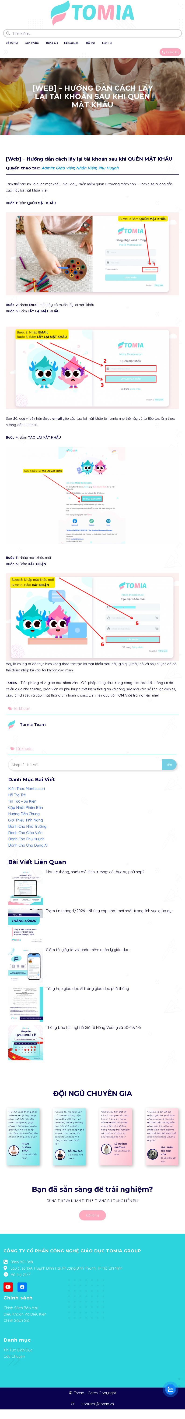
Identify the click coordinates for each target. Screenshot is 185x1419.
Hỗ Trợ (90, 43)
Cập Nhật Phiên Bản (25, 807)
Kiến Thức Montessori (26, 788)
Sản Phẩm (32, 43)
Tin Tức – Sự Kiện (22, 801)
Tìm (169, 764)
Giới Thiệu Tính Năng (25, 820)
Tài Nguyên (71, 43)
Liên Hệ (107, 43)
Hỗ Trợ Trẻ (17, 795)
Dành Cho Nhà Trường (27, 826)
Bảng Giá (52, 43)
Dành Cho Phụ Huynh (26, 839)
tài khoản (22, 708)
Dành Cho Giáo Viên (25, 832)
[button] (170, 52)
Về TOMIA (12, 43)
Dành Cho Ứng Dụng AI (28, 845)
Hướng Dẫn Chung (24, 813)
